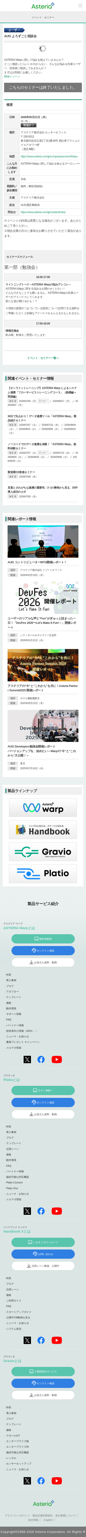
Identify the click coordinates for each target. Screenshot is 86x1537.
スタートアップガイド (18, 1311)
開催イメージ (12, 76)
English (48, 1520)
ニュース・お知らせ (17, 1036)
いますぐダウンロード (45, 1242)
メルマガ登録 (13, 1047)
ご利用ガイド (13, 1300)
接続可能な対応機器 (17, 1177)
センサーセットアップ (18, 1463)
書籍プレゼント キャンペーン (23, 1042)
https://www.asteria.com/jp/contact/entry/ (43, 212)
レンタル (11, 1458)
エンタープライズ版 (17, 1441)
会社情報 (33, 1520)
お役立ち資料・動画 (45, 962)
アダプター (12, 991)
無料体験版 (45, 938)
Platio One (12, 1188)
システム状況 (13, 1328)
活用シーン (12, 1149)
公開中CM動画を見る (18, 1317)
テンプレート (13, 997)
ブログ (10, 986)
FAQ (8, 1019)
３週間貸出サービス (45, 1371)
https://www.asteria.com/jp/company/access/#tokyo (49, 156)
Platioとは (11, 1080)
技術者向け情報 (20, 1030)
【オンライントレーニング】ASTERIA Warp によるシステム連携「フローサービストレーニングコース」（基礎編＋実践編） (42, 392)
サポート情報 (13, 1014)
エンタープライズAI (17, 1446)
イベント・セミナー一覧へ (43, 358)
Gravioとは (12, 1361)
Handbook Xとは (17, 1231)
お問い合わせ (45, 1254)
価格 (8, 1002)
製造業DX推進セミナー (21, 472)
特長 (8, 974)
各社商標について (65, 1515)
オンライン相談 (45, 950)
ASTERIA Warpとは (19, 928)
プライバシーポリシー (17, 1515)
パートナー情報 (15, 1025)
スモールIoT (13, 1435)
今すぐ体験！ (45, 1090)
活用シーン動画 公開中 (45, 1266)
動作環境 (11, 1008)
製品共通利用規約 (43, 1515)
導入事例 (11, 980)
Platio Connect (14, 1182)
